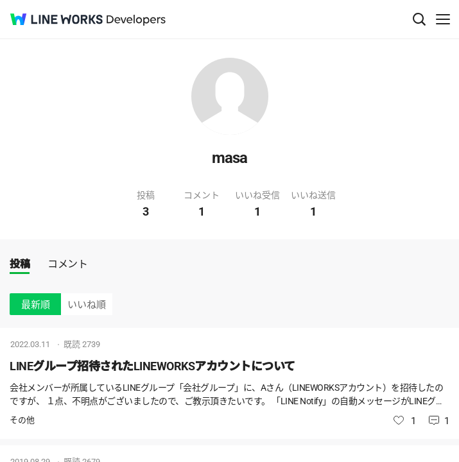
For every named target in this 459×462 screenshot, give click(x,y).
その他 (22, 420)
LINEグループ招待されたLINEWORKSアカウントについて (152, 366)
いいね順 (86, 305)
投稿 (20, 264)
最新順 (35, 305)
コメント (67, 264)
